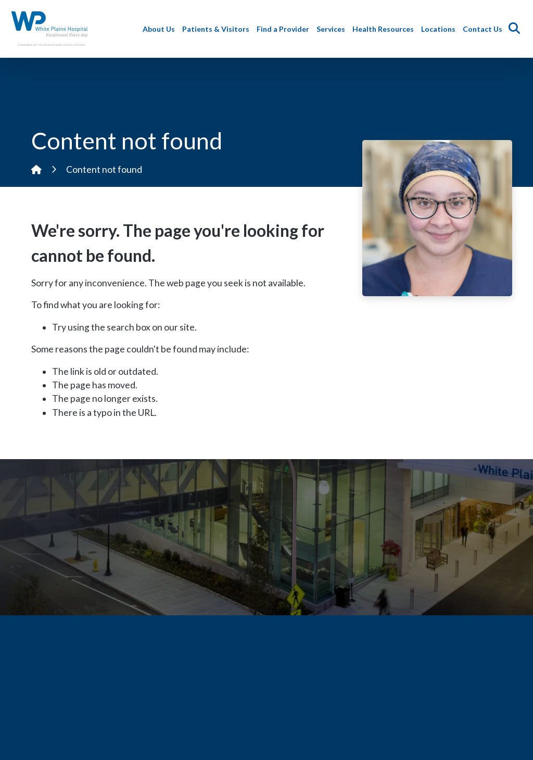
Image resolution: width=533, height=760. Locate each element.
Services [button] (333, 28)
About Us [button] (161, 28)
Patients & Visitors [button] (217, 28)
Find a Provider (285, 28)
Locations (440, 28)
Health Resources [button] (385, 28)
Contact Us (484, 28)
